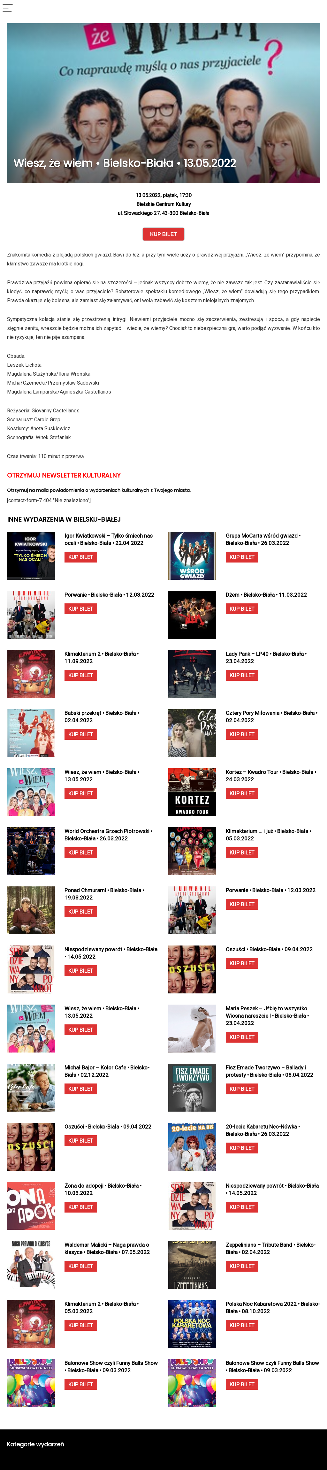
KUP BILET (80, 557)
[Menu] (7, 8)
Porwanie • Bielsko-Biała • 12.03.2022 (109, 595)
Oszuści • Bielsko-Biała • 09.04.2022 (269, 949)
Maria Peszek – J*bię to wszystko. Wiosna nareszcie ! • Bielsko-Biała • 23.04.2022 (267, 1015)
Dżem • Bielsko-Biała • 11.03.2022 (266, 595)
